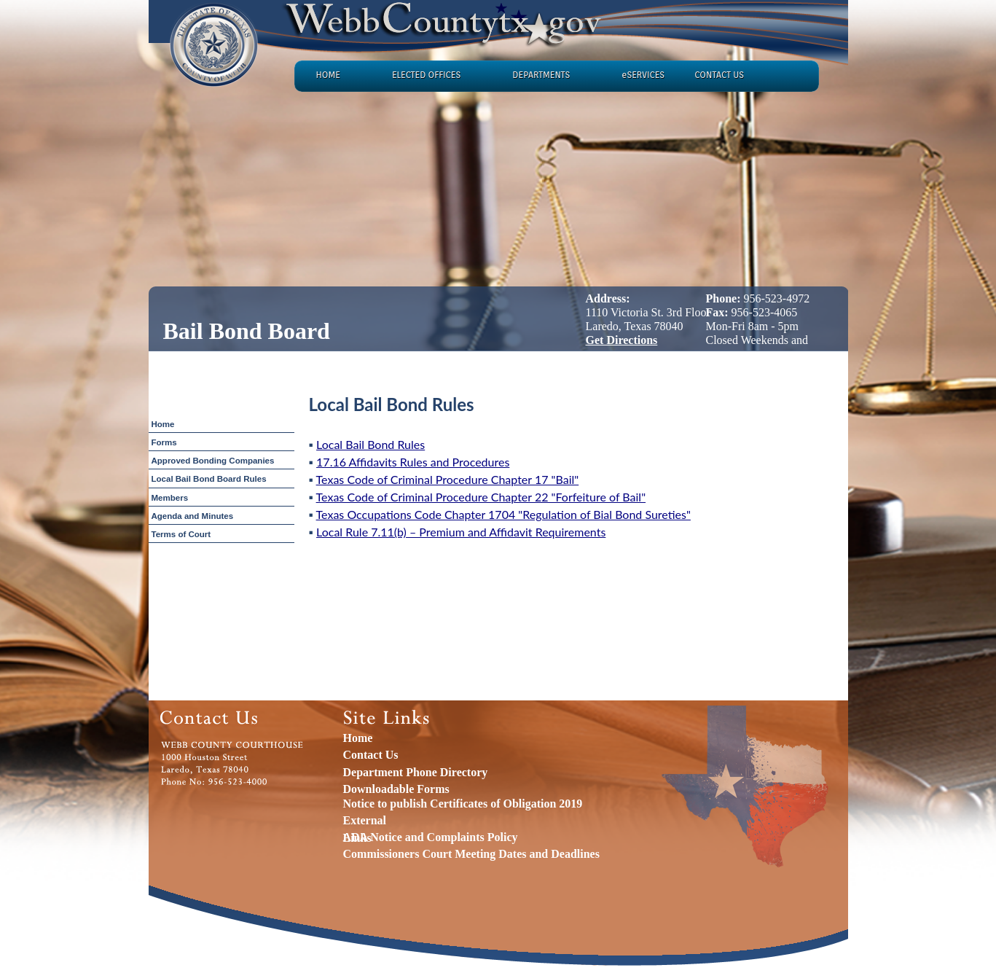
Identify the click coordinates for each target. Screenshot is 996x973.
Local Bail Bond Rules (370, 444)
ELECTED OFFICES (426, 74)
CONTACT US (719, 74)
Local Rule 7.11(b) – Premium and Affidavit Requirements (460, 532)
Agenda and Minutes (193, 516)
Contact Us (371, 755)
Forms (164, 442)
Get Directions (622, 340)
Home (163, 424)
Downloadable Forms (396, 789)
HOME (328, 74)
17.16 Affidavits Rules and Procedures (412, 462)
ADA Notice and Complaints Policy (430, 837)
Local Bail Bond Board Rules (209, 478)
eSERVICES (642, 74)
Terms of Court (181, 534)
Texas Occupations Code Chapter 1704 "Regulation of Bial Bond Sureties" (503, 514)
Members (170, 497)
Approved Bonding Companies (213, 460)
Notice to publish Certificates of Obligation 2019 (463, 803)
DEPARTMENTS (541, 74)
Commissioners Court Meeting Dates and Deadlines (471, 854)
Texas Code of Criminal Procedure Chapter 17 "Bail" (447, 479)
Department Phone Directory (415, 772)
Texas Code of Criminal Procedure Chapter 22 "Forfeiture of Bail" (481, 497)
